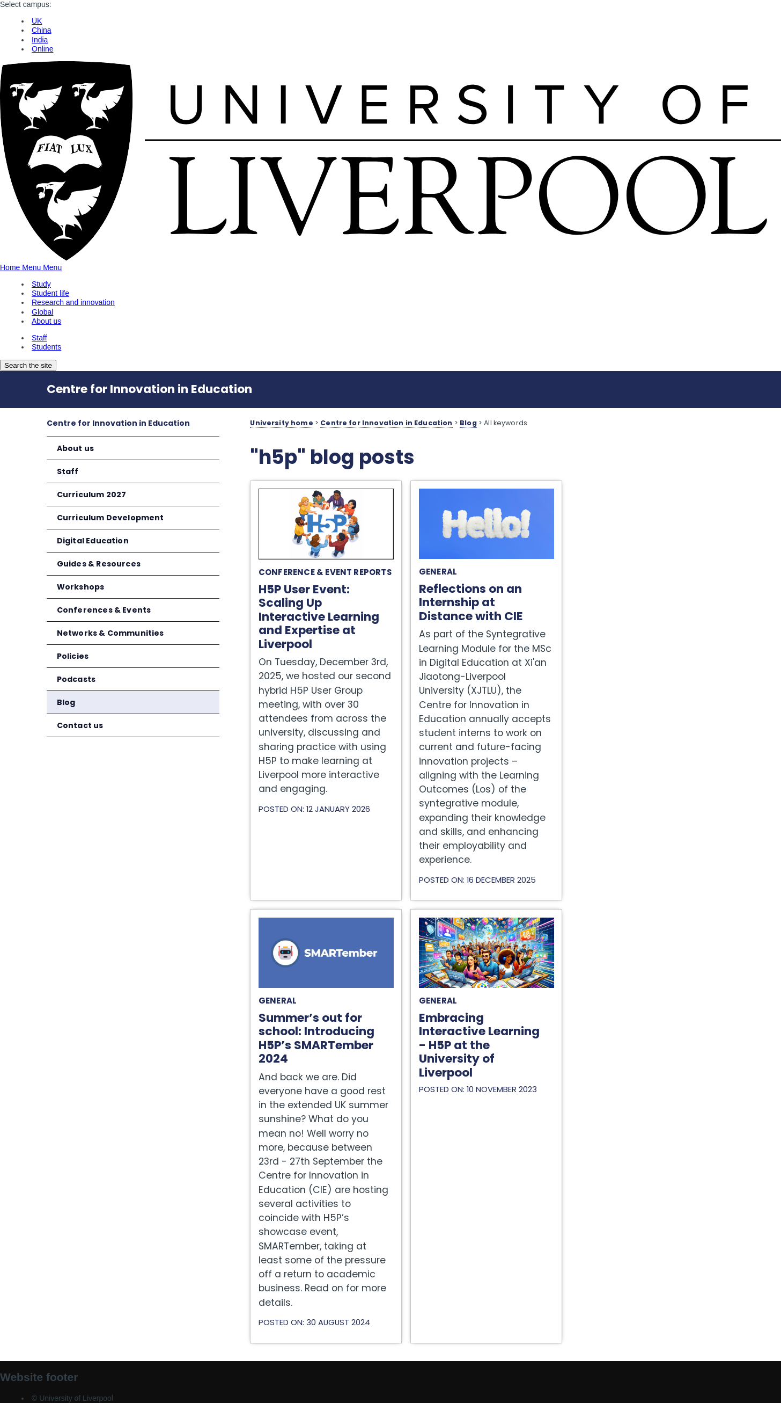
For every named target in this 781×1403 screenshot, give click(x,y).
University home (281, 422)
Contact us (80, 725)
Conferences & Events (104, 610)
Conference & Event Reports (325, 572)
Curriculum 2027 (92, 494)
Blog (66, 702)
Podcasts (76, 679)
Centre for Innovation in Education (149, 389)
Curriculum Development (110, 517)
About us (75, 448)
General (438, 571)
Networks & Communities (110, 633)
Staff (68, 471)
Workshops (81, 586)
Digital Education (93, 540)
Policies (73, 656)
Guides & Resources (99, 563)
